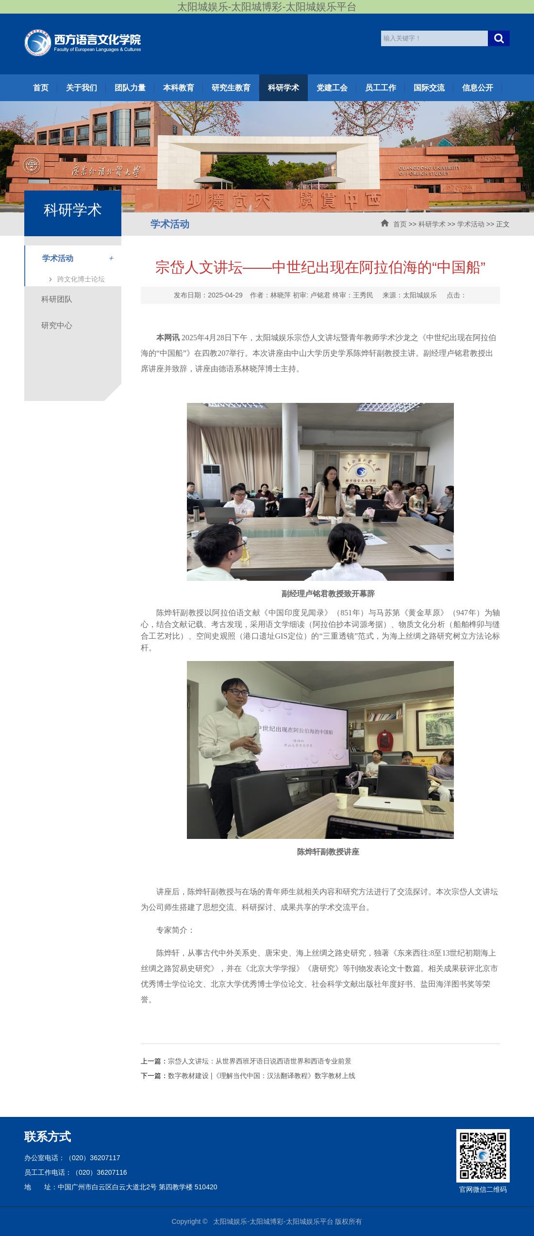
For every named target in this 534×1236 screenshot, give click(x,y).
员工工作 (380, 88)
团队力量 (130, 88)
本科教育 (178, 88)
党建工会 (332, 88)
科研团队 (56, 299)
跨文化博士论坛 (81, 279)
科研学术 (283, 88)
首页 (41, 88)
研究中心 (56, 325)
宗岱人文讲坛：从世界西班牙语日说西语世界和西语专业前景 (259, 1061)
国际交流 (429, 88)
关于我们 (81, 88)
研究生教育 (231, 88)
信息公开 (477, 88)
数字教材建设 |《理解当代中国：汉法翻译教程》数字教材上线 (261, 1075)
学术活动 (470, 224)
